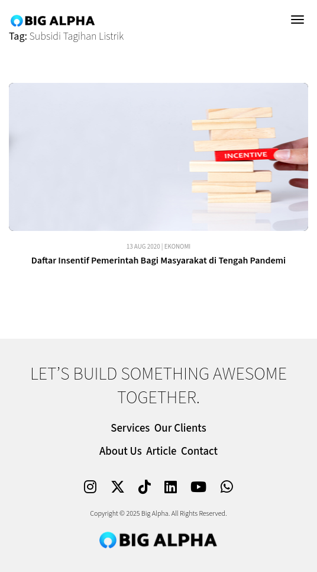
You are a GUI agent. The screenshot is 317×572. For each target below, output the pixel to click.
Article (161, 451)
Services (130, 428)
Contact (199, 451)
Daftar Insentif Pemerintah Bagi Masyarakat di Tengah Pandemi (158, 260)
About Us (120, 451)
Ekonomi (177, 246)
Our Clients (180, 428)
